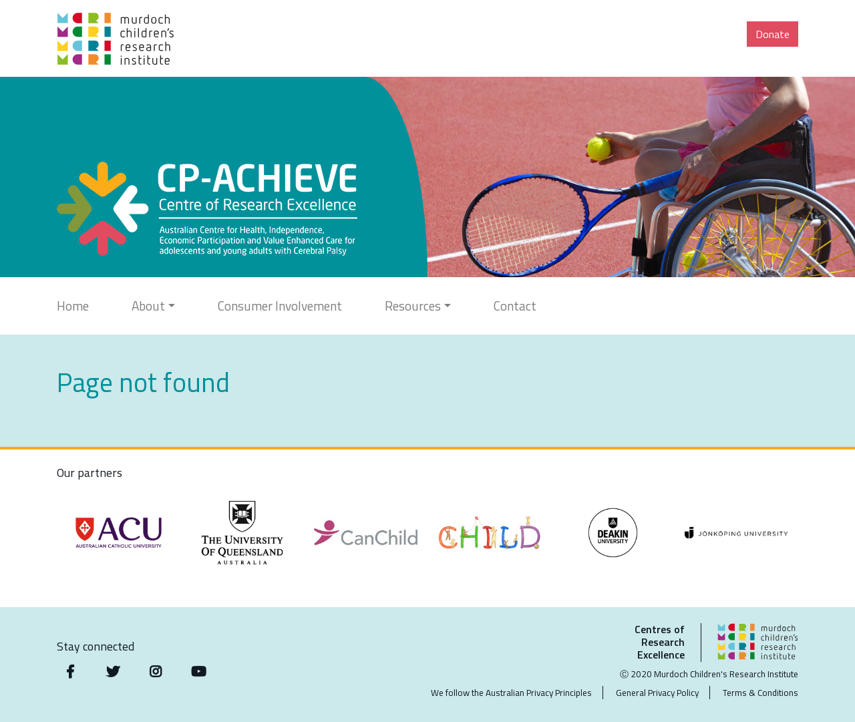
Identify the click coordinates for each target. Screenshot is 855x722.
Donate (772, 34)
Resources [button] (413, 305)
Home (73, 305)
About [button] (148, 305)
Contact (515, 305)
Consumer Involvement (280, 305)
